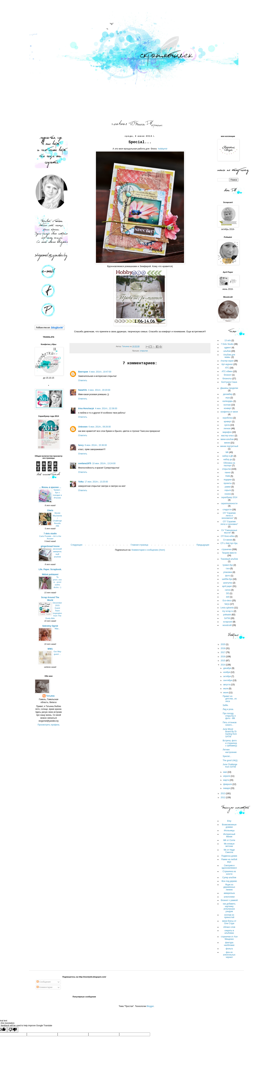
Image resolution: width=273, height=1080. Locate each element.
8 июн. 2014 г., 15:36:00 (96, 445)
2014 (223, 665)
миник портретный (229, 446)
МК (227, 452)
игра (227, 397)
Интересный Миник (229, 835)
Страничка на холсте (229, 872)
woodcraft (227, 625)
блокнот (228, 375)
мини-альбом (227, 439)
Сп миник (227, 540)
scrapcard (227, 622)
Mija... (57, 629)
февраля (227, 784)
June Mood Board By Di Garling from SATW (230, 733)
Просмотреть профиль (49, 725)
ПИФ (227, 476)
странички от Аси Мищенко (229, 937)
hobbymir (162, 148)
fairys (227, 604)
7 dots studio (50, 533)
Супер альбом (229, 877)
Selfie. (225, 705)
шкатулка (227, 583)
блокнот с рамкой (229, 900)
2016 (223, 656)
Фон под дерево (229, 881)
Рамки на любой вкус (229, 860)
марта (226, 780)
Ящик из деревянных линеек (229, 887)
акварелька (229, 893)
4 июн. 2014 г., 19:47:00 (100, 372)
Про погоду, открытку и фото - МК (229, 716)
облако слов (229, 927)
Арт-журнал (227, 364)
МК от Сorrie (229, 840)
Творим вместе (229, 553)
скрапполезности (229, 503)
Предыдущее (203, 545)
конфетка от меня (229, 412)
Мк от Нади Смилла (229, 851)
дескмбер (227, 394)
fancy (81, 445)
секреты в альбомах (229, 931)
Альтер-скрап (227, 361)
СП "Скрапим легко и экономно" (229, 522)
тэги (228, 568)
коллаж (227, 405)
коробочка (228, 418)
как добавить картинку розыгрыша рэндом (229, 907)
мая (225, 772)
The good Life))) (230, 760)
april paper (227, 586)
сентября (228, 680)
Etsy (229, 821)
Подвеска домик (229, 856)
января (227, 788)
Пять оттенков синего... (229, 723)
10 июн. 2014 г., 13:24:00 (104, 463)
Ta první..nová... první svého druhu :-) (57, 582)
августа (227, 684)
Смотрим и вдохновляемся (229, 866)
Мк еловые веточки (229, 845)
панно (228, 472)
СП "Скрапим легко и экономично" (228, 515)
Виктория (83, 372)
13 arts (227, 340)
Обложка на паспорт (229, 464)
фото (227, 575)
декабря (227, 668)
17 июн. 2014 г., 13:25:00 (96, 482)
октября (227, 676)
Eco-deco (227, 600)
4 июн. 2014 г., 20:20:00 (99, 390)
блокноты (227, 378)
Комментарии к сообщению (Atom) (148, 550)
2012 (223, 797)
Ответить (82, 380)
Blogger (150, 1006)
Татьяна (50, 696)
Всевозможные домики (229, 825)
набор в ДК (227, 456)
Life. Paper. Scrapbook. (50, 569)
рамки (228, 487)
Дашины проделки (229, 388)
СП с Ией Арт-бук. (229, 543)
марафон (227, 432)
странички (226, 549)
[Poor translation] (12, 1030)
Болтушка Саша (229, 382)
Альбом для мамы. (229, 356)
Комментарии (44, 987)
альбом (227, 351)
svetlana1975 (84, 463)
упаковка (227, 572)
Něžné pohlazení (50, 574)
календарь (228, 401)
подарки (228, 479)
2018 (223, 648)
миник (227, 443)
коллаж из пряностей (229, 916)
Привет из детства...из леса (230, 698)
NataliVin (82, 390)
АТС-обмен (227, 371)
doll (227, 597)
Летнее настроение (230, 750)
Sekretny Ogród (50, 626)
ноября (227, 672)
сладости (227, 509)
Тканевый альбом (229, 559)
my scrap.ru (227, 611)
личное (227, 428)
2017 (223, 652)
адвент (227, 347)
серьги (227, 490)
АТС (227, 368)
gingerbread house (50, 546)
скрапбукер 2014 (229, 497)
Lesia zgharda (226, 607)
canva (227, 590)
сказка (228, 494)
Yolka (81, 482)
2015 (223, 660)
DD (227, 593)
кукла (227, 425)
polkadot (227, 614)
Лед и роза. (228, 709)
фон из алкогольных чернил (229, 955)
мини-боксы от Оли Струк (229, 922)
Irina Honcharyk (86, 408)
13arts (50, 510)
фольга (229, 948)
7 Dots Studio (227, 344)
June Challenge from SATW (230, 765)
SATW (227, 618)
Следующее (76, 545)
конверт (228, 408)
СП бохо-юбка (228, 536)
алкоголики (229, 897)
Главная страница (139, 545)
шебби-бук (227, 579)
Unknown (83, 427)
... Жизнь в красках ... (50, 487)
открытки (144, 351)
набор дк (227, 459)
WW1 (50, 649)
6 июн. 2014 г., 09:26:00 (100, 427)
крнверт (227, 421)
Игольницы (229, 830)
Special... (227, 756)
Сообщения (43, 982)
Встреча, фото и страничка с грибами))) (230, 743)
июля (226, 688)
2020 (223, 644)
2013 (223, 793)
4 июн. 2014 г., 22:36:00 (106, 408)
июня (226, 692)
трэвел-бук (228, 565)
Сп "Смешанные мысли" (229, 531)
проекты (228, 483)
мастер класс (227, 435)
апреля (227, 776)
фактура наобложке (229, 943)
